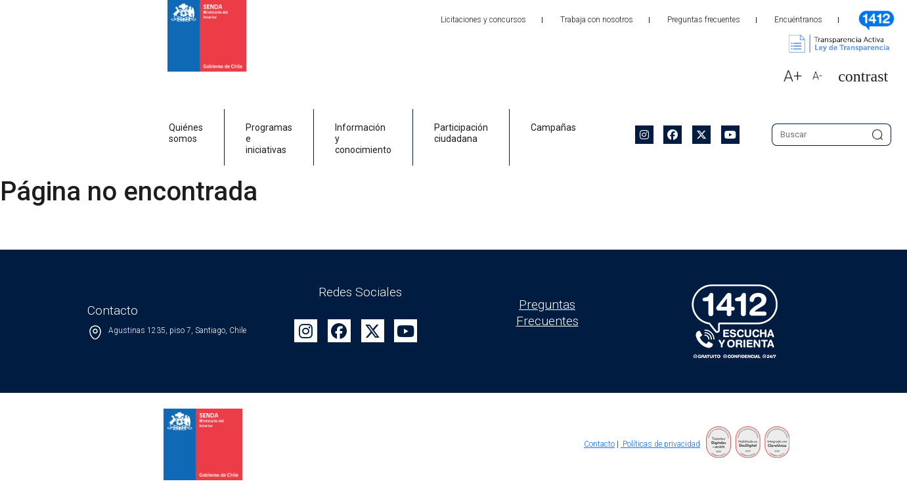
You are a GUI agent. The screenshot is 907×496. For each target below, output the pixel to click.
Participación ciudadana (461, 133)
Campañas (553, 127)
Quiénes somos (186, 133)
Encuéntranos (798, 19)
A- (817, 76)
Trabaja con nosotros (596, 19)
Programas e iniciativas (269, 138)
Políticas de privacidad (660, 444)
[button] (858, 76)
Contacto (599, 444)
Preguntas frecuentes (703, 19)
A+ (793, 76)
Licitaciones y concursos (483, 19)
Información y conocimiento (363, 138)
